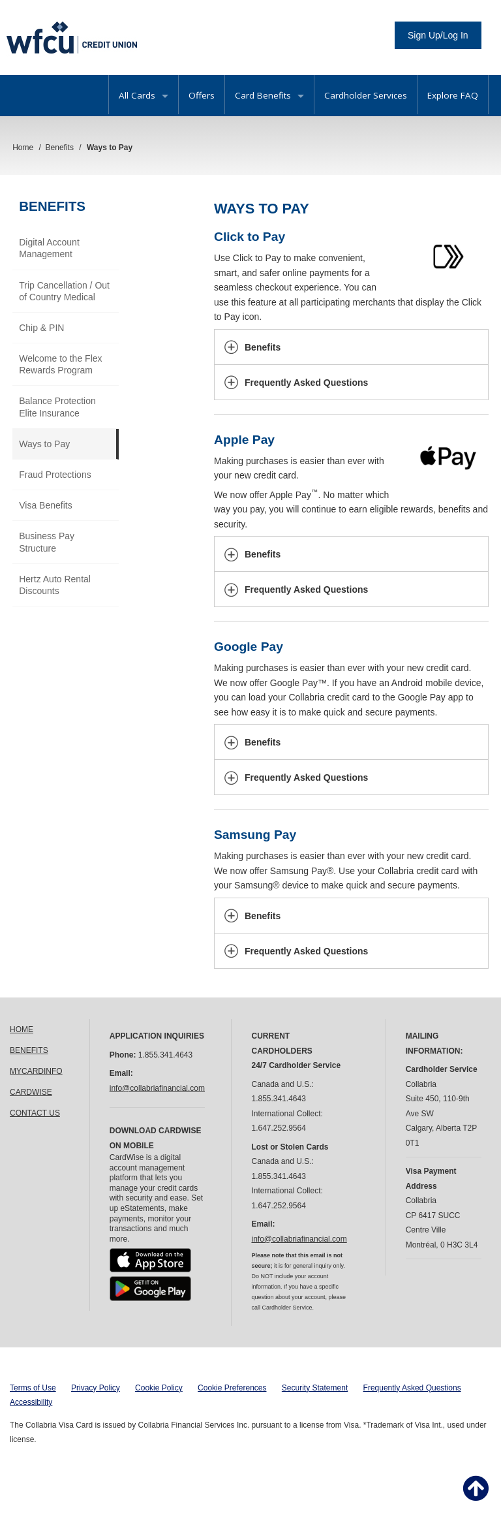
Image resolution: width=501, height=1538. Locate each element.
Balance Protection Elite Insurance (57, 407)
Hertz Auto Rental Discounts (55, 585)
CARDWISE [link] (31, 1092)
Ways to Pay (44, 444)
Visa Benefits (45, 505)
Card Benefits (269, 95)
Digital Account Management (49, 248)
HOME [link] (21, 1029)
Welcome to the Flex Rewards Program (60, 364)
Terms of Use (33, 1387)
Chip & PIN (41, 327)
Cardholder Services (365, 95)
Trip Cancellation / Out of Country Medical (64, 291)
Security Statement (315, 1387)
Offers (202, 95)
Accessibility (31, 1402)
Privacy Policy (95, 1387)
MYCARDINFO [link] (36, 1071)
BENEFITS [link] (29, 1050)
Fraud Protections (55, 474)
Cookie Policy (159, 1387)
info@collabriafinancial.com (157, 1088)
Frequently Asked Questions (412, 1387)
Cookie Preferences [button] (232, 1387)
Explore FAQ (452, 95)
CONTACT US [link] (35, 1113)
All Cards (143, 95)
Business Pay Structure (46, 542)
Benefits (52, 205)
